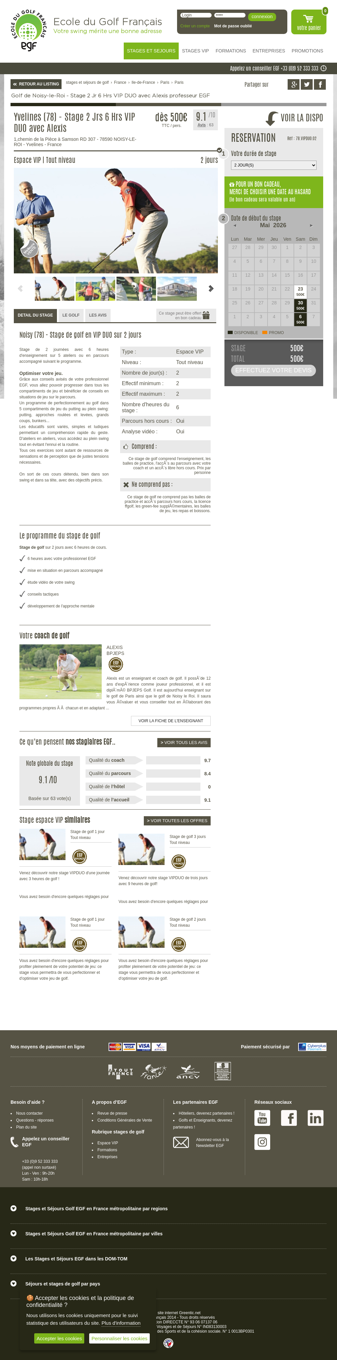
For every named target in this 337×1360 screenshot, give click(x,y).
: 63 (205, 125)
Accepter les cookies (59, 1338)
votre (309, 28)
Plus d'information (121, 1323)
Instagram (262, 1142)
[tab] (35, 316)
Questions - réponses (35, 1120)
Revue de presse (112, 1113)
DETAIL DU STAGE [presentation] (35, 315)
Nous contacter (29, 1113)
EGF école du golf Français (29, 30)
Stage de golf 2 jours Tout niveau (187, 922)
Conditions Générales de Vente (124, 1120)
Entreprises (107, 1157)
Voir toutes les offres (177, 820)
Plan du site (26, 1127)
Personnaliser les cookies (119, 1338)
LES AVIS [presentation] (98, 315)
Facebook (289, 1118)
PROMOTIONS (307, 50)
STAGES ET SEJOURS (151, 50)
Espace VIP (107, 1143)
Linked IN (316, 1118)
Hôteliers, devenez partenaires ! (206, 1113)
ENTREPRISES (269, 50)
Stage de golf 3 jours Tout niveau (187, 839)
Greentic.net (189, 1313)
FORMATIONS (231, 50)
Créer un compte (195, 26)
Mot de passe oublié (233, 26)
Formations (107, 1150)
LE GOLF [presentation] (71, 315)
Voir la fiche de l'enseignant (171, 721)
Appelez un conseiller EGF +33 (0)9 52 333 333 (274, 69)
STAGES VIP (195, 50)
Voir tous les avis (184, 742)
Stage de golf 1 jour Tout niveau (87, 834)
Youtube (262, 1118)
